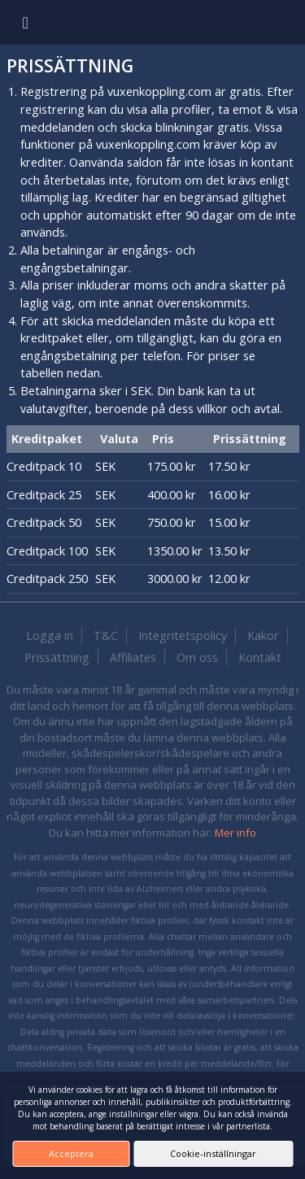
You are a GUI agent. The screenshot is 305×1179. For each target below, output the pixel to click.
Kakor (263, 635)
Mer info (235, 832)
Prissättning (56, 657)
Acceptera (71, 1153)
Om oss (197, 657)
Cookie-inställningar (213, 1153)
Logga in (49, 635)
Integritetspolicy (182, 635)
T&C (106, 635)
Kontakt (259, 657)
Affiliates (133, 657)
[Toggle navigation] (26, 22)
